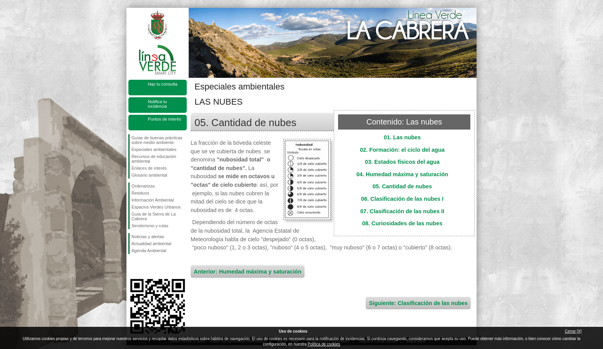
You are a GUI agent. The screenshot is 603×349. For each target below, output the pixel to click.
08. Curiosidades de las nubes (402, 223)
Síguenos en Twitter (146, 266)
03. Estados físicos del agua (402, 162)
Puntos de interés (164, 119)
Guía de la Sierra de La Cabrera (153, 216)
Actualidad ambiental (151, 243)
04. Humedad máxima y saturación (402, 174)
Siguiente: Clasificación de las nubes (418, 303)
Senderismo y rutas (149, 225)
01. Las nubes (402, 137)
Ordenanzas (143, 186)
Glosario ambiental (149, 175)
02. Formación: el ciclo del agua (402, 150)
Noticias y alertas (147, 236)
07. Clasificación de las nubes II (402, 211)
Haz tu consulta (162, 84)
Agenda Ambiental (148, 250)
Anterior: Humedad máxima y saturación (248, 271)
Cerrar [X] (573, 331)
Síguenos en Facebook (133, 266)
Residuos (140, 193)
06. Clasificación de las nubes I (402, 199)
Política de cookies (324, 344)
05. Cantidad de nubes (402, 186)
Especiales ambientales (154, 149)
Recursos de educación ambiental (153, 158)
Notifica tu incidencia (157, 104)
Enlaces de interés (149, 168)
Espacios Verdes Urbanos (156, 207)
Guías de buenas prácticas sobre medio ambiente (156, 140)
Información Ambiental (152, 200)
